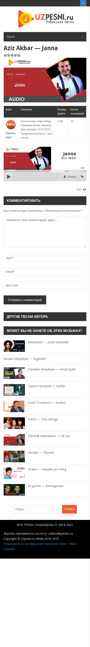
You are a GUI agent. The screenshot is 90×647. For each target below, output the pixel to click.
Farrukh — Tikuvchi (29, 453)
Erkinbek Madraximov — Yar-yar (37, 436)
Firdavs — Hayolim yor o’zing (35, 469)
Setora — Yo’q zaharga (31, 419)
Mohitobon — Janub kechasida (36, 342)
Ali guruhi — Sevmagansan (33, 486)
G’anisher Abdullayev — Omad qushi (40, 369)
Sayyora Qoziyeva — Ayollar (34, 386)
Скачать (72, 176)
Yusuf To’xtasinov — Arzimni (35, 403)
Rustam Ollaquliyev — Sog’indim (25, 359)
